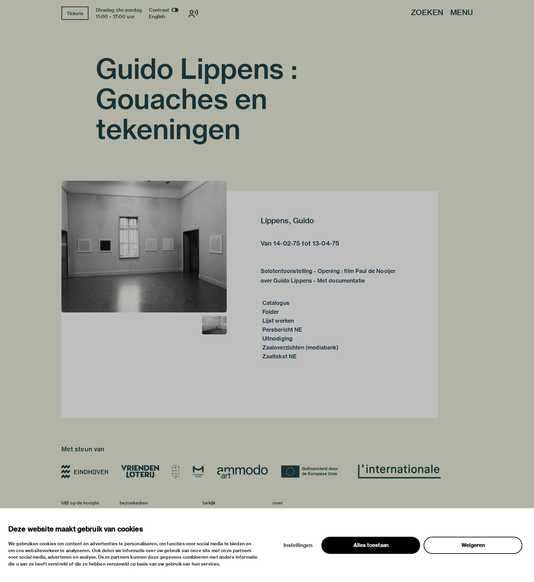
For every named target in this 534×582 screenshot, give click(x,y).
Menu (461, 13)
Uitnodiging (277, 338)
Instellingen (298, 545)
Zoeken (427, 13)
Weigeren (473, 545)
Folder (270, 312)
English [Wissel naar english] (157, 16)
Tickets (75, 13)
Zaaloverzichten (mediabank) (300, 347)
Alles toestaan (371, 545)
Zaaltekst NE (279, 356)
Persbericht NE (282, 329)
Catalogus (275, 303)
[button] (144, 246)
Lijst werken (278, 320)
